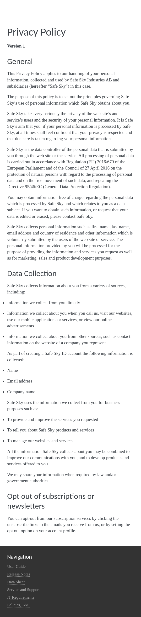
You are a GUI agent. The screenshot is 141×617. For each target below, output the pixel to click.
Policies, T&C (18, 605)
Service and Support (23, 589)
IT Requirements (20, 597)
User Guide (16, 566)
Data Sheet (16, 582)
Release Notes (18, 574)
